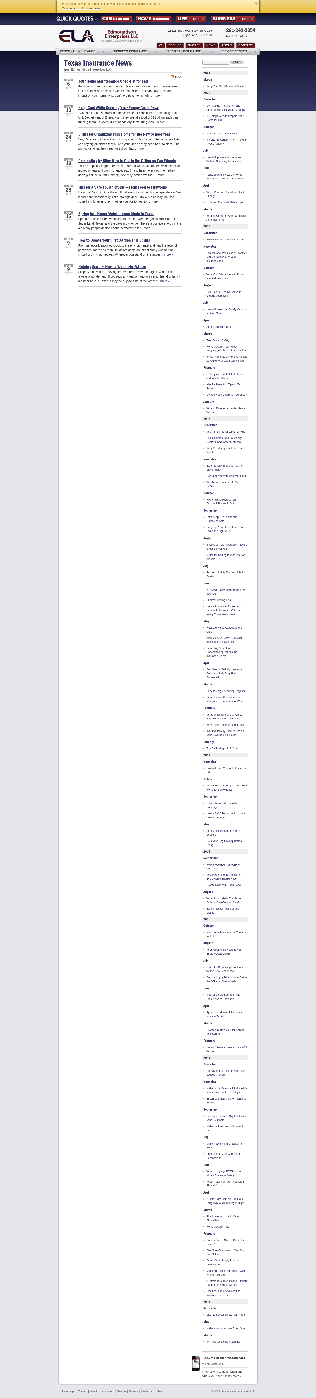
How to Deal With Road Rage (223, 884)
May (206, 621)
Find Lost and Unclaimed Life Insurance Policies (223, 1293)
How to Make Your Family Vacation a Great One (226, 311)
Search (237, 61)
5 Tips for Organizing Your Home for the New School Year (124, 134)
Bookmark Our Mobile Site (223, 1358)
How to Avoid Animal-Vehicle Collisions (223, 866)
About (93, 1391)
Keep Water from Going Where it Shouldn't (225, 1183)
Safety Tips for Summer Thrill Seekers (223, 832)
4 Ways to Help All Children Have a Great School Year (226, 546)
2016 (206, 851)
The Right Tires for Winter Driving (225, 431)
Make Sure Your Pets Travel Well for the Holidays (225, 1272)
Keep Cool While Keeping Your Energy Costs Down (118, 107)
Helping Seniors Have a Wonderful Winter (112, 266)
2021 (206, 73)
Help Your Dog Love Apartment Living (224, 842)
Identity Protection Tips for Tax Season (224, 386)
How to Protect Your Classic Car (225, 239)
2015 (206, 919)
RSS (178, 76)
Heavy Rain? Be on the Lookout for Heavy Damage (226, 815)
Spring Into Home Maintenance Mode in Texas (116, 213)
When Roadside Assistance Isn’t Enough (225, 194)
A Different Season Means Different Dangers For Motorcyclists (226, 1282)
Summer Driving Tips (218, 600)
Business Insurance (135, 52)
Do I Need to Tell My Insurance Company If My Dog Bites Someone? (224, 673)
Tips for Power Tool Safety (221, 133)
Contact (82, 1391)
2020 (206, 92)
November (209, 246)
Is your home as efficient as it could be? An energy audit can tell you (226, 358)
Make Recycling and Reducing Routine (224, 1145)
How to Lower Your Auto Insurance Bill (226, 770)
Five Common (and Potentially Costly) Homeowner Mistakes (224, 440)
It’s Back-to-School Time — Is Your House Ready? (226, 141)
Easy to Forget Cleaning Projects (225, 691)
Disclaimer (147, 1391)
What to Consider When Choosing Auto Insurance (226, 217)
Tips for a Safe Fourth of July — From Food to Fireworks (122, 187)
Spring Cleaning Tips (218, 326)
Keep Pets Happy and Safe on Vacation (224, 450)
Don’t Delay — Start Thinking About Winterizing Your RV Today (225, 107)
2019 (206, 226)
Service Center (239, 52)
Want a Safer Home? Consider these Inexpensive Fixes (224, 640)
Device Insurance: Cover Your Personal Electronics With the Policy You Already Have (223, 610)
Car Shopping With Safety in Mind (226, 475)
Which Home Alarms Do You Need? (222, 484)
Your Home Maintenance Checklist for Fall (113, 81)
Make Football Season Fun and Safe (224, 1128)
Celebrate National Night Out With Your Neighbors (226, 1118)
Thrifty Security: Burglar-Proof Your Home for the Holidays (226, 787)
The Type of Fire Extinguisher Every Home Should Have (223, 876)
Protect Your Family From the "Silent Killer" (223, 1262)
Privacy (133, 1391)
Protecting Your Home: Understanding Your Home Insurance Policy (221, 652)
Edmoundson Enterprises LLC (100, 36)
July (205, 150)
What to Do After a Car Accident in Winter (226, 410)
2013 (206, 1302)
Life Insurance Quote (191, 19)
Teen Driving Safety (217, 340)
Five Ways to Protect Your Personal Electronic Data (221, 501)
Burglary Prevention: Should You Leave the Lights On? (225, 529)
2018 (206, 419)
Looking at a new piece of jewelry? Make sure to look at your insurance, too (226, 256)
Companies (107, 1391)
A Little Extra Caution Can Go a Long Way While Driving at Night (225, 1201)
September (210, 510)
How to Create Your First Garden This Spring (114, 240)
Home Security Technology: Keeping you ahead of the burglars (226, 348)
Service (121, 1391)
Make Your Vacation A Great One (225, 1328)
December (210, 99)
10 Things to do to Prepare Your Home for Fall (225, 118)
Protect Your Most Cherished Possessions (223, 1155)
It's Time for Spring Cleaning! (223, 1341)
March (207, 79)
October (208, 127)
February (209, 367)
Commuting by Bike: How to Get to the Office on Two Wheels (127, 160)
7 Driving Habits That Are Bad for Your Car (225, 591)
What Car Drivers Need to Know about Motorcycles (225, 276)
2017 (206, 755)
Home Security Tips (217, 1226)
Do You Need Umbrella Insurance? (226, 394)
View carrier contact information (81, 8)
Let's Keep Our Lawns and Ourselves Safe (221, 519)
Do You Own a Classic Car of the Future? (225, 1242)
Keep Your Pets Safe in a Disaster (226, 86)
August (208, 285)
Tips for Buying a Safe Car (221, 748)
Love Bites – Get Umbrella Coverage (221, 805)
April (206, 185)
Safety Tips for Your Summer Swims (223, 910)
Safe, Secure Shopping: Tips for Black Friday (225, 467)
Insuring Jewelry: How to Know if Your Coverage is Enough (225, 733)
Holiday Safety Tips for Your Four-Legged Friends (226, 1072)
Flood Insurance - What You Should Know (222, 1218)
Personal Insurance (82, 52)
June (206, 168)
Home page (67, 1391)
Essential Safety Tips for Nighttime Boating (226, 574)
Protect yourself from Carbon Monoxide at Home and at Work (224, 699)
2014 (206, 1058)
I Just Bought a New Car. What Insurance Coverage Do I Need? (225, 176)
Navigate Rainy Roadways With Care (224, 629)
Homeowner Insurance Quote (153, 19)
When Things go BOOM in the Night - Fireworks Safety (223, 1173)
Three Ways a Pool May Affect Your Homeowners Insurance (224, 716)
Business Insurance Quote (233, 19)
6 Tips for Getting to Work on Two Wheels (225, 557)
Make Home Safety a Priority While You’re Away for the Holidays (226, 1090)
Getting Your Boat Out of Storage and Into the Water (225, 376)
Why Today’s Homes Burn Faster (225, 724)
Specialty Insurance (189, 52)
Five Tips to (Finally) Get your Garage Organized (223, 293)
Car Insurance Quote (116, 19)
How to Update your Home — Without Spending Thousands (223, 159)
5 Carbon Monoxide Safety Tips (224, 202)
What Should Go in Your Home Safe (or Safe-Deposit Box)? (224, 900)
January (208, 401)
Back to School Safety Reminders (225, 1314)
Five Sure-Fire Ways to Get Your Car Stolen (225, 1252)
